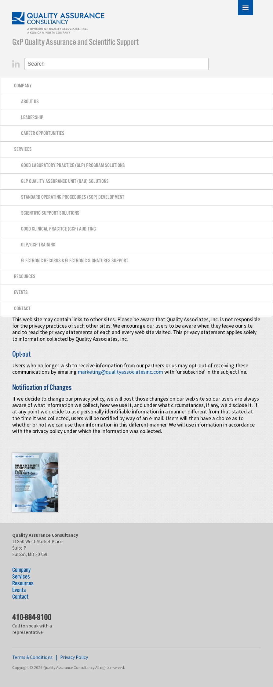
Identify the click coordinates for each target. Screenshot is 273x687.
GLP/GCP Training (38, 245)
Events (21, 292)
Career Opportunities (42, 133)
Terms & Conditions (32, 657)
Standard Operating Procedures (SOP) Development (72, 197)
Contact (22, 309)
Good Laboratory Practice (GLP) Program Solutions (73, 165)
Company (23, 86)
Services (23, 149)
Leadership (32, 117)
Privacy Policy (74, 657)
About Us (30, 102)
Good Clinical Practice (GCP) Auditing (58, 229)
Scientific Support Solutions (50, 213)
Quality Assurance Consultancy (58, 24)
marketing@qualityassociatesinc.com (120, 372)
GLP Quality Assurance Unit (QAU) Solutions (65, 181)
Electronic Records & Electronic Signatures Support (74, 261)
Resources (24, 277)
